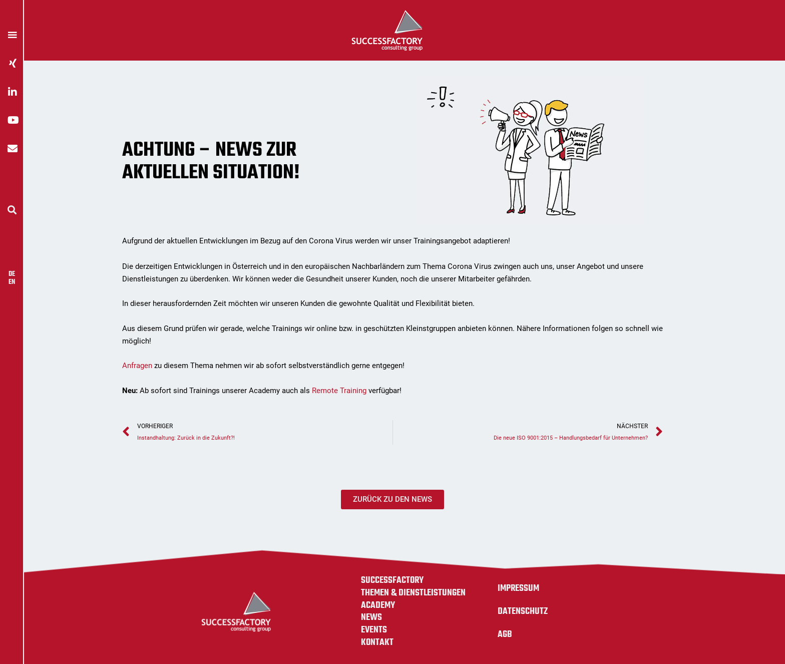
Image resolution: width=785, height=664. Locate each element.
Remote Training (339, 390)
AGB (505, 634)
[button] (12, 209)
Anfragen (137, 365)
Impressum (518, 588)
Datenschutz (523, 611)
